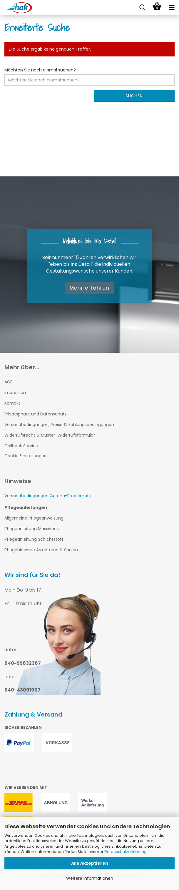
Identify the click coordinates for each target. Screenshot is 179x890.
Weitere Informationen (89, 878)
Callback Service (21, 446)
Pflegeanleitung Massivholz (32, 529)
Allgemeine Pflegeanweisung (33, 518)
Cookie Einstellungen (25, 456)
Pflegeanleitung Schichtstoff (33, 539)
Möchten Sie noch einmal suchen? (40, 70)
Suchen (134, 96)
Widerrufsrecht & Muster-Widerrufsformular (49, 435)
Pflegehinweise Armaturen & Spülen (41, 550)
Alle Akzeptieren (89, 863)
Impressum (16, 392)
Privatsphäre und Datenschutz (35, 414)
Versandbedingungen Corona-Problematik (48, 496)
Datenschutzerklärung (125, 851)
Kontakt (12, 403)
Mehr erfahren (89, 287)
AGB (8, 382)
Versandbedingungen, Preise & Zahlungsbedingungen (59, 425)
